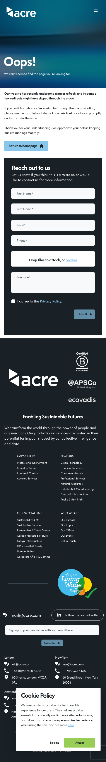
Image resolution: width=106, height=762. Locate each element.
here (71, 725)
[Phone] (53, 240)
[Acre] (21, 11)
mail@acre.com (25, 615)
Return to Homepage (26, 145)
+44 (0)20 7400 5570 (26, 670)
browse (71, 260)
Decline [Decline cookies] (54, 743)
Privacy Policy (50, 301)
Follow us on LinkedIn (77, 615)
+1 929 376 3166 (74, 670)
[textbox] (53, 193)
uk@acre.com (21, 664)
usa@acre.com (73, 664)
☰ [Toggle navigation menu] (95, 11)
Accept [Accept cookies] (79, 743)
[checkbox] (13, 301)
